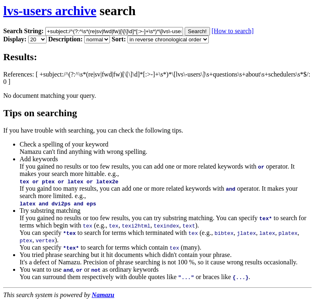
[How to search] (233, 30)
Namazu (103, 294)
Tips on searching (40, 113)
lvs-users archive (49, 10)
